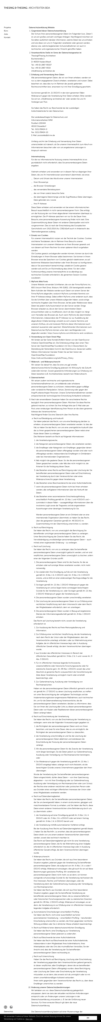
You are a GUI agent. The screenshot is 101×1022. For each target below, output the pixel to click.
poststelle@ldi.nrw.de (46, 135)
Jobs (6, 34)
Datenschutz (8, 1011)
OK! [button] (88, 1018)
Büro (6, 31)
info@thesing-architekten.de (43, 71)
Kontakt (7, 37)
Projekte (7, 28)
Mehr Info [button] (29, 1019)
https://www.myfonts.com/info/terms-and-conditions (70, 333)
